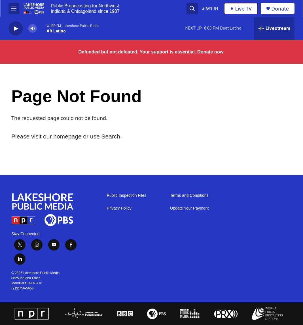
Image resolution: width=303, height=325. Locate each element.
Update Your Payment (189, 208)
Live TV (241, 8)
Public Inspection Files (126, 195)
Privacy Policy (119, 208)
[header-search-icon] (192, 8)
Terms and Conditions (189, 195)
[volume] (32, 28)
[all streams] (274, 28)
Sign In (210, 8)
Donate (280, 9)
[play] (15, 28)
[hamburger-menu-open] (14, 8)
